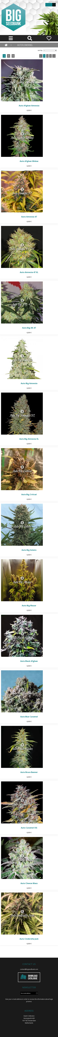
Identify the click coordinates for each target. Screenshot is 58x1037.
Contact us (29, 964)
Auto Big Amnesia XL (29, 439)
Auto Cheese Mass (29, 883)
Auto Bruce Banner (29, 772)
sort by (40, 50)
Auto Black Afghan (29, 661)
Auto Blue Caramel (29, 716)
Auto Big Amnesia (29, 383)
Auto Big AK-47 (29, 328)
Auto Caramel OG (29, 827)
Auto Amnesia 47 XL (29, 272)
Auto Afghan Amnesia (29, 105)
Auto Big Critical (29, 494)
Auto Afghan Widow (29, 161)
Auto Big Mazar (29, 605)
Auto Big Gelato (29, 550)
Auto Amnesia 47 (29, 216)
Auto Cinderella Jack (29, 939)
